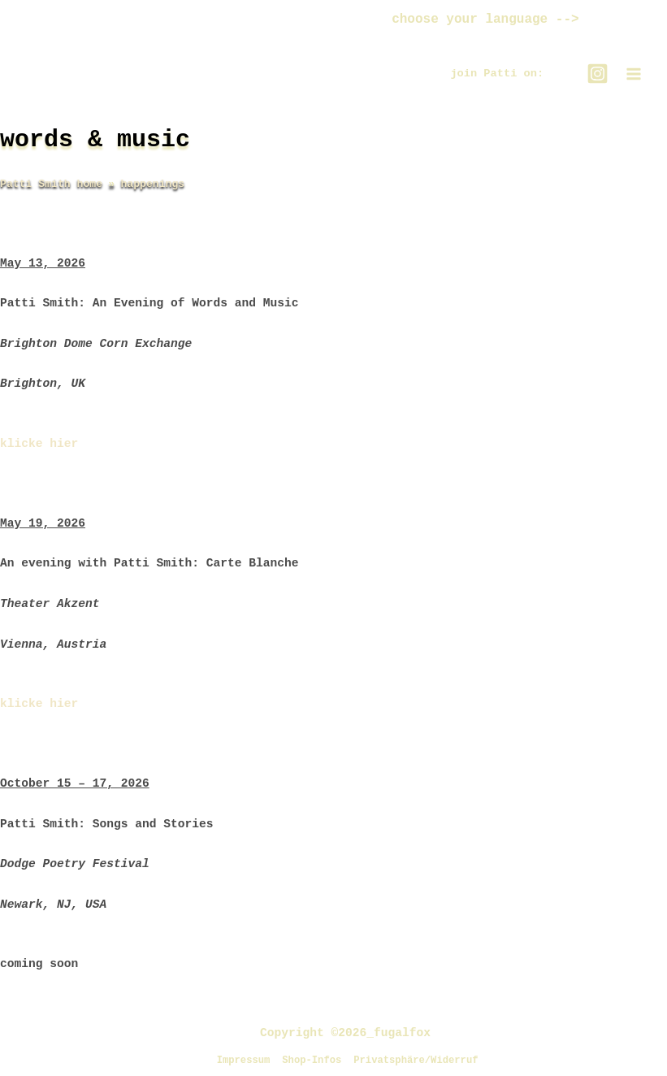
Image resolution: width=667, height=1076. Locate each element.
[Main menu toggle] (634, 77)
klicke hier (39, 446)
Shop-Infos (309, 1060)
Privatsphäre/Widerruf (420, 1060)
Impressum (236, 1060)
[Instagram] (598, 77)
